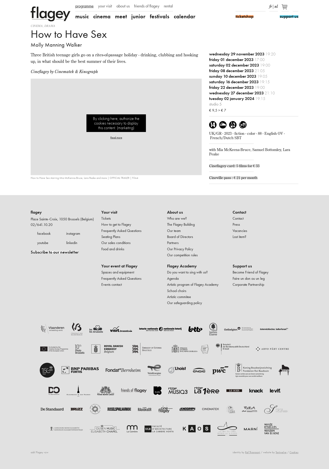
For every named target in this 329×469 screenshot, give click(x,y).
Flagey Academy (182, 266)
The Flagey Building (181, 224)
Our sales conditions (116, 242)
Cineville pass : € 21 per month (233, 177)
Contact (239, 212)
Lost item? (239, 236)
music (82, 16)
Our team (174, 230)
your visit (105, 6)
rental (168, 6)
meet (121, 16)
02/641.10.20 (42, 224)
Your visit (109, 212)
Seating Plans (110, 236)
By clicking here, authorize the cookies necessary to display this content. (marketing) (116, 123)
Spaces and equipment (117, 272)
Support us (242, 266)
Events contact (111, 284)
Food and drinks (112, 249)
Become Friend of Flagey (250, 272)
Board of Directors (180, 236)
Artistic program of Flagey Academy (192, 284)
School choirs (176, 290)
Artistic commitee (179, 296)
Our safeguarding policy (184, 302)
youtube (42, 242)
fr (270, 5)
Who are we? (177, 218)
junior (138, 16)
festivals (159, 16)
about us (123, 6)
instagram (73, 233)
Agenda (173, 278)
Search (295, 6)
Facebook (238, 6)
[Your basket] (286, 9)
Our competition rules (182, 255)
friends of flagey (146, 6)
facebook (44, 233)
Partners (173, 242)
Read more (116, 137)
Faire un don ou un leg (249, 278)
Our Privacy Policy (180, 249)
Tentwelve (281, 452)
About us (175, 212)
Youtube (254, 6)
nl (276, 5)
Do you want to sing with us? (187, 272)
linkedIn (263, 6)
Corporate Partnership (248, 284)
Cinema (37, 26)
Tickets (106, 218)
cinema (102, 16)
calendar (184, 16)
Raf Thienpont (252, 452)
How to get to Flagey (116, 224)
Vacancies (240, 230)
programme (84, 6)
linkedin (71, 242)
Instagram (246, 6)
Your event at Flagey (119, 266)
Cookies (294, 452)
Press (236, 224)
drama (49, 26)
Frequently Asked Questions (121, 230)
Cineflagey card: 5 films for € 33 (234, 166)
